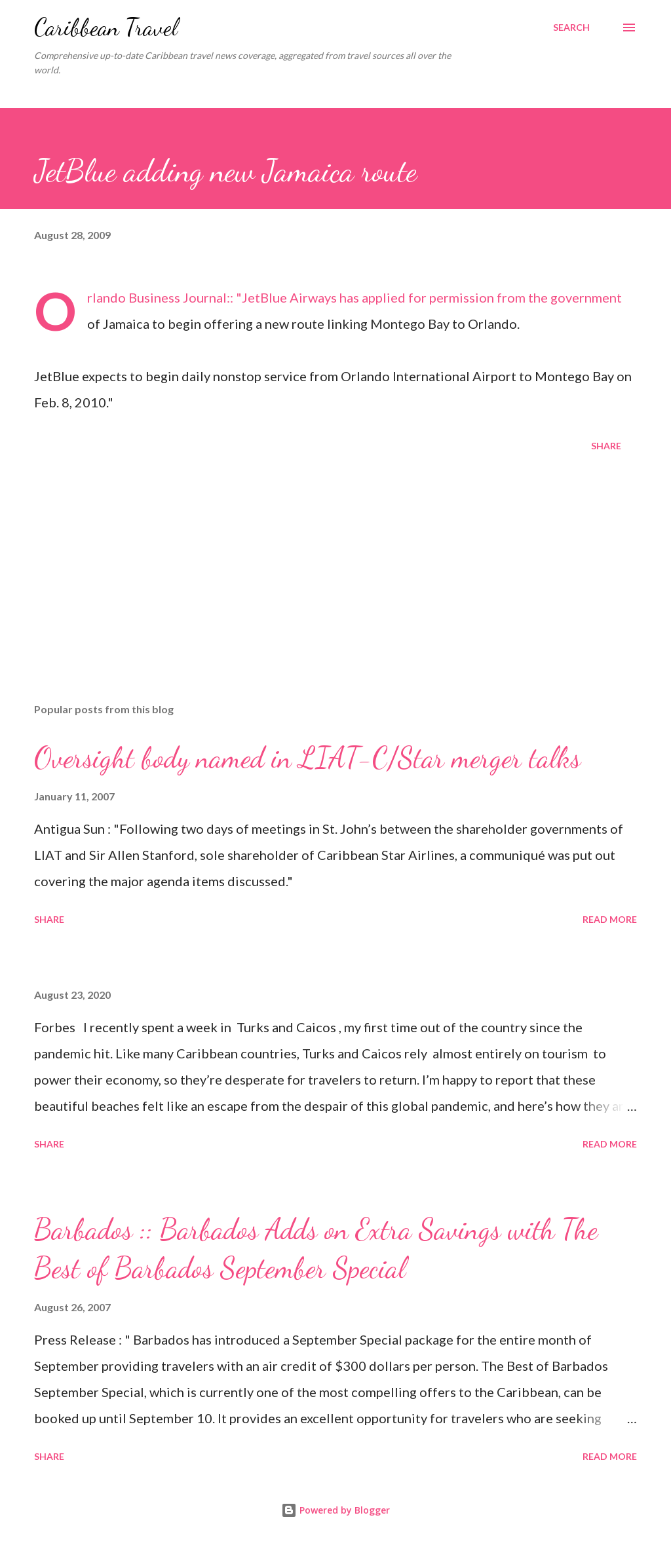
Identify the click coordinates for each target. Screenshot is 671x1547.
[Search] (571, 27)
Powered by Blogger (335, 1510)
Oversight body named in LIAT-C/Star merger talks (307, 758)
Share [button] (606, 445)
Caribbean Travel (106, 27)
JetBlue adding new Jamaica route (225, 170)
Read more (610, 919)
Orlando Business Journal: (158, 297)
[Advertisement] (335, 590)
